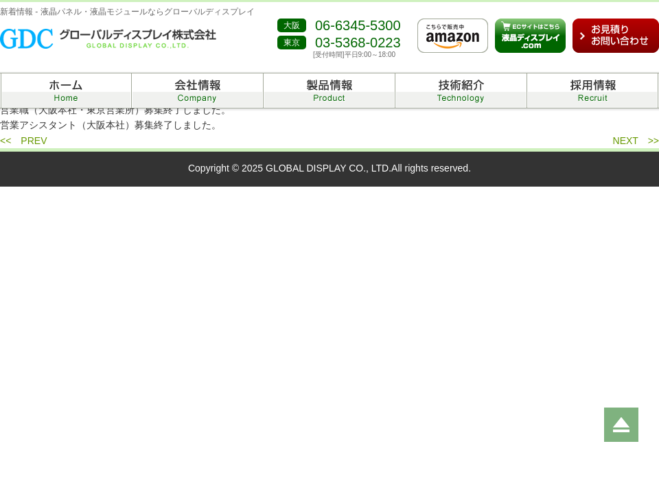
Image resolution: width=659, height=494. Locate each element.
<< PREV (23, 140)
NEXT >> (636, 140)
